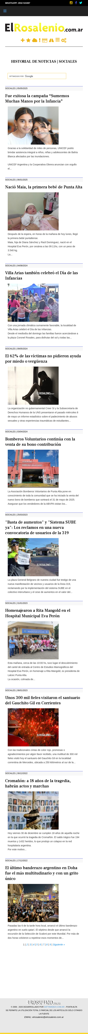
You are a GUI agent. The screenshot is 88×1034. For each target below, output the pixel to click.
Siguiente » (59, 944)
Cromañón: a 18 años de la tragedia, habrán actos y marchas (38, 783)
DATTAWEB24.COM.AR (54, 1007)
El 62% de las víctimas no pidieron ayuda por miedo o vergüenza (43, 358)
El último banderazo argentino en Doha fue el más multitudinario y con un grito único (41, 873)
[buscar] (36, 76)
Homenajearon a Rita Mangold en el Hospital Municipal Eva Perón (37, 613)
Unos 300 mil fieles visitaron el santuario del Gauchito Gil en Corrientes (42, 700)
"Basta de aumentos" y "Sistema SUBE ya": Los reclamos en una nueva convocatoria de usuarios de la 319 (40, 528)
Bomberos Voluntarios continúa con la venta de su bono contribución (40, 441)
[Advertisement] (44, 971)
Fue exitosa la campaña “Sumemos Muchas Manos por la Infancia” (37, 98)
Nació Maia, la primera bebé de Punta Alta (43, 187)
